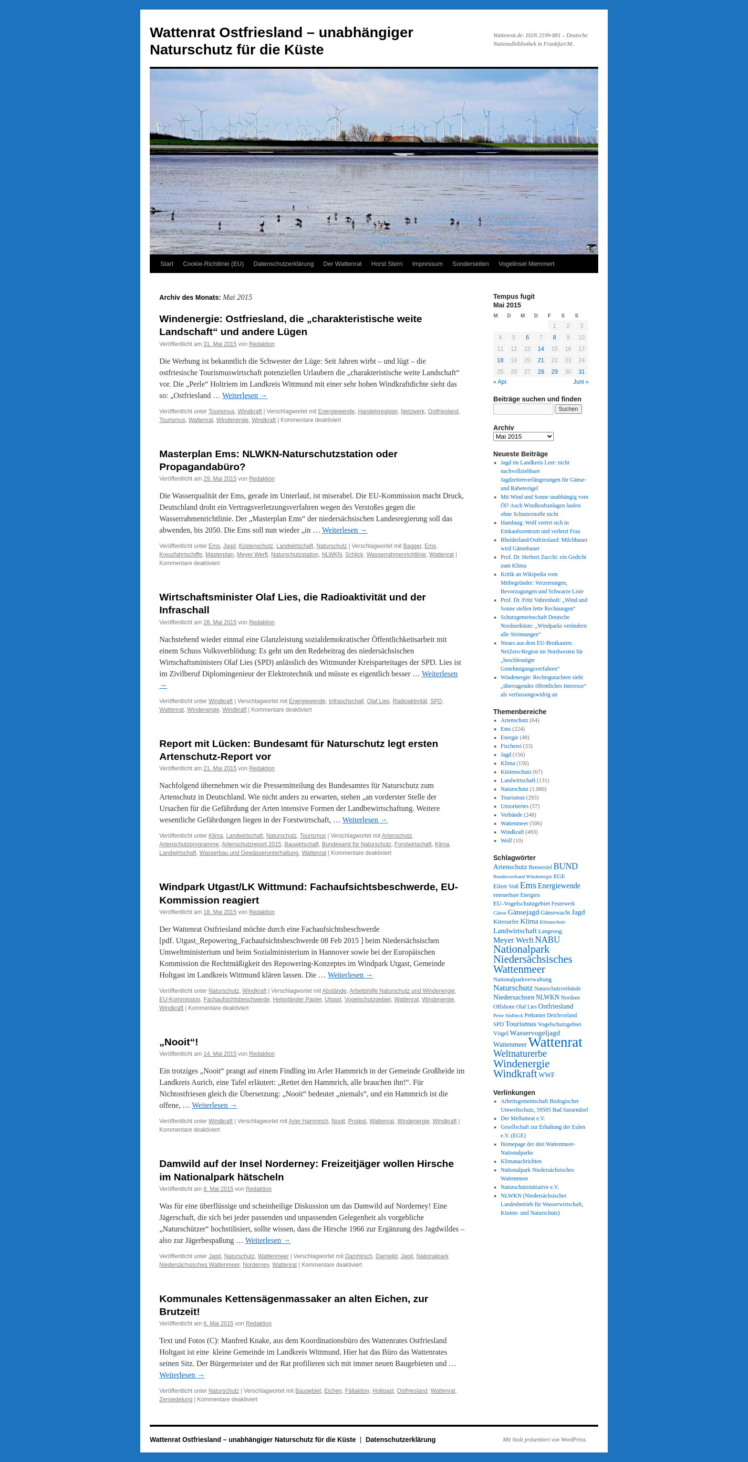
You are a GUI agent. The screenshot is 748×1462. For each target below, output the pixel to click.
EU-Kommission (179, 999)
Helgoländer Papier (297, 999)
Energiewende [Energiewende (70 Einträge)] (559, 886)
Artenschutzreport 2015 (251, 844)
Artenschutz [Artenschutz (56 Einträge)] (510, 867)
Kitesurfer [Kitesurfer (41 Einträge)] (506, 921)
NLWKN (332, 554)
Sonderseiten (470, 263)
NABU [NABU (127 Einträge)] (548, 940)
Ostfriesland (443, 411)
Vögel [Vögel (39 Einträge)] (501, 1033)
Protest (357, 1121)
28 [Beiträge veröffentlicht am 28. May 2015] (541, 371)
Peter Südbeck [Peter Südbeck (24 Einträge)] (508, 1015)
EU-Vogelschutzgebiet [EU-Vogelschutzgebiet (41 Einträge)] (521, 903)
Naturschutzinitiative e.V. (530, 1187)
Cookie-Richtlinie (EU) (213, 263)
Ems (214, 546)
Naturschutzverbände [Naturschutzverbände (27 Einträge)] (557, 988)
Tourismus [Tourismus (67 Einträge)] (520, 1024)
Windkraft (250, 411)
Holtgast (383, 1391)
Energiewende (336, 411)
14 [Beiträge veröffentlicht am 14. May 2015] (541, 349)
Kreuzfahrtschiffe (180, 554)
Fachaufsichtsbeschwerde (237, 999)
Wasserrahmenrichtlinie (396, 554)
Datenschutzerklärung (283, 263)
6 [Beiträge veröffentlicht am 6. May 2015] (527, 337)
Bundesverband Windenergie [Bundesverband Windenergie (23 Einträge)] (522, 876)
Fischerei (511, 746)
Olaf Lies (378, 701)
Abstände (334, 991)
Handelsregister (377, 411)
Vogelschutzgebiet (367, 999)
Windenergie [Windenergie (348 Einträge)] (521, 1063)
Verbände (511, 814)
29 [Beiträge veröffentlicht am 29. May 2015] (554, 371)
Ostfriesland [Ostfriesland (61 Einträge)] (555, 1006)
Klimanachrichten (521, 1161)
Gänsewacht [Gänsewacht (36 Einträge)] (555, 912)
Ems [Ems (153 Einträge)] (528, 885)
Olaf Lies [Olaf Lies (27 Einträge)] (526, 1007)
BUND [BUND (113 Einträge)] (565, 866)
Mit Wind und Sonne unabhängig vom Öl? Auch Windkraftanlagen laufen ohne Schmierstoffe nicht (545, 505)
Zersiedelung (175, 1399)
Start (166, 263)
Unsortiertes (515, 806)
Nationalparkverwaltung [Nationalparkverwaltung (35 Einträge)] (522, 979)
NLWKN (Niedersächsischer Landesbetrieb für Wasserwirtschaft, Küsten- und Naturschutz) (542, 1204)
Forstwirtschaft (413, 844)
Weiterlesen (245, 395)
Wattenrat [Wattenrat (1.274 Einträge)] (555, 1042)
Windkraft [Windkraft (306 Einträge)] (515, 1074)
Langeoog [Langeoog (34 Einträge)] (549, 931)
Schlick (354, 554)
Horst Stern (387, 263)
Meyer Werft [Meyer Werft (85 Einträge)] (513, 940)
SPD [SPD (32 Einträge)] (498, 1024)
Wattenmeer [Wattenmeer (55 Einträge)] (510, 1044)
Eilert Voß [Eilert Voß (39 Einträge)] (506, 886)
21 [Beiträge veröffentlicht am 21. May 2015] (541, 360)
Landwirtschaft (294, 546)
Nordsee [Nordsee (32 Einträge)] (570, 997)
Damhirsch (358, 1256)
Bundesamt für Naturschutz (356, 844)
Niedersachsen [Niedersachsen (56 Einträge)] (513, 997)
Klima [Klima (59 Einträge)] (529, 921)
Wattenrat (200, 420)
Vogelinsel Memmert (527, 263)
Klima (215, 835)
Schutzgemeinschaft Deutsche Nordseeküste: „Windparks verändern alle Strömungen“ (544, 626)
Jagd (229, 546)
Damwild (386, 1256)
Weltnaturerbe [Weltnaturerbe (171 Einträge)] (520, 1053)
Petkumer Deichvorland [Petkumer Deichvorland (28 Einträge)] (551, 1015)
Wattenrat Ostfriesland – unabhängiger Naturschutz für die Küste (254, 1439)
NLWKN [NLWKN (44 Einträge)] (547, 997)
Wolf (506, 840)
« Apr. (500, 382)
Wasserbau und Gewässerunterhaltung (249, 853)
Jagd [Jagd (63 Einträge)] (578, 912)
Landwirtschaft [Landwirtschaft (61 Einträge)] (515, 931)
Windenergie (233, 420)
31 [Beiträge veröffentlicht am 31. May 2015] (582, 371)
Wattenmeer (273, 1256)
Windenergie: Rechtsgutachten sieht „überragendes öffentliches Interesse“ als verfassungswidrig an (544, 686)
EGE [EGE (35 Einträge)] (559, 876)
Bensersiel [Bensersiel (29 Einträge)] (540, 867)
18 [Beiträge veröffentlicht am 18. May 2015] (500, 360)
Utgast (333, 999)
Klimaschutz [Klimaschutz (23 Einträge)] (552, 922)
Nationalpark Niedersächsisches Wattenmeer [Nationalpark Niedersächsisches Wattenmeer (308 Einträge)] (532, 959)
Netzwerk (413, 411)
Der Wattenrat (342, 263)
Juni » (581, 382)
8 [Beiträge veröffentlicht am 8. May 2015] (554, 337)
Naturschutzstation (294, 554)
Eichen (333, 1391)
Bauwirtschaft (301, 844)
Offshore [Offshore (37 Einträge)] (504, 1006)
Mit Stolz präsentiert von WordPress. (545, 1439)
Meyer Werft (252, 554)
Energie (510, 737)
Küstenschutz (256, 546)
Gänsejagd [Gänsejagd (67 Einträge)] (523, 912)
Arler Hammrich (308, 1121)
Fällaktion (357, 1391)
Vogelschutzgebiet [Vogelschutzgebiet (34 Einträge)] (560, 1024)
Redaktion (262, 344)
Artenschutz (397, 835)
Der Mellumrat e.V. (523, 1118)
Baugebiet (308, 1391)
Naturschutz (331, 546)
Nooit (338, 1121)
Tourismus (221, 411)
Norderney (256, 1265)
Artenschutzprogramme (189, 844)
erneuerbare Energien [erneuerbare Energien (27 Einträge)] (516, 895)
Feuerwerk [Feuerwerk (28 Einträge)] (563, 903)
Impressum (427, 263)
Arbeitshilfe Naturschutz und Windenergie (402, 991)
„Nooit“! (178, 1041)
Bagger (412, 546)
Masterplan (220, 554)
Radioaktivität (410, 701)
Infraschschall (346, 701)
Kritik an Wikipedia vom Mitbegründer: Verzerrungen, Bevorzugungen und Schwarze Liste (542, 583)
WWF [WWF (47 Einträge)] (547, 1075)
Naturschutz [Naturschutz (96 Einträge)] (513, 987)
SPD (436, 701)
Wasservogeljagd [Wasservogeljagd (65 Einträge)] (535, 1033)
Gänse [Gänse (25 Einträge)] (499, 912)
